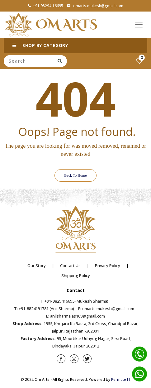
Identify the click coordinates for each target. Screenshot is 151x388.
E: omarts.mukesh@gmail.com (106, 308)
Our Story (36, 265)
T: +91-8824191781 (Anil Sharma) (44, 308)
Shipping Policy (75, 275)
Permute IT (120, 379)
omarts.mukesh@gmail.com (95, 5)
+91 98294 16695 (45, 5)
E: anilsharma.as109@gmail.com (75, 316)
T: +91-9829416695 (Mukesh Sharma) (74, 301)
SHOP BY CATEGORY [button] (40, 45)
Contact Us (70, 265)
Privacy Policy (107, 265)
